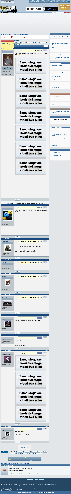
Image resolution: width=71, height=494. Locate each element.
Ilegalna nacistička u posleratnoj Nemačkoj (5, 45)
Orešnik (53, 61)
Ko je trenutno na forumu (8, 465)
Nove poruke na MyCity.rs (55, 153)
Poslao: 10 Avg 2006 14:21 (7, 426)
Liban (53, 138)
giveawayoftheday (55, 177)
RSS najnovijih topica (56, 113)
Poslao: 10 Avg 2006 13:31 (7, 350)
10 (20, 42)
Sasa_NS (4, 262)
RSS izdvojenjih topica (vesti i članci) (59, 120)
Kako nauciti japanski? (56, 167)
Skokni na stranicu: (39, 46)
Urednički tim (41, 479)
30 (16, 44)
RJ (2, 50)
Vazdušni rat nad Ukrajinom (57, 144)
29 (14, 44)
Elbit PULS (54, 141)
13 (26, 42)
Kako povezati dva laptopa (57, 156)
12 (24, 42)
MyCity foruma (19, 489)
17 (35, 42)
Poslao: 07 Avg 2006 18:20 (7, 315)
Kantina (47, 1)
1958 (19, 44)
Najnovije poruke (30, 479)
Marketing (67, 1)
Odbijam (50, 492)
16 (33, 42)
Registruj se (42, 1)
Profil (18, 199)
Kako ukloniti (54, 170)
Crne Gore (5, 48)
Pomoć (63, 1)
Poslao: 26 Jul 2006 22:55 (7, 238)
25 (27, 453)
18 (37, 42)
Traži (60, 1)
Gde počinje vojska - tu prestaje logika (21, 34)
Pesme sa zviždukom (56, 159)
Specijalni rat (54, 103)
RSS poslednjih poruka (56, 116)
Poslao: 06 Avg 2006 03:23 (7, 273)
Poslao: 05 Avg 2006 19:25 (7, 259)
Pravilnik (51, 1)
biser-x (3, 207)
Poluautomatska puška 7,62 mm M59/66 (60, 127)
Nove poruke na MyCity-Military (57, 124)
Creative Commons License (51, 484)
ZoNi (3, 429)
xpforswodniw (5, 241)
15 (41, 451)
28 (33, 453)
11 (22, 42)
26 (29, 453)
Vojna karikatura (55, 106)
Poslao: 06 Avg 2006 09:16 (7, 294)
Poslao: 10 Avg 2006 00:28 (7, 335)
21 (44, 42)
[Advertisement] (35, 24)
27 (31, 453)
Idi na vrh (47, 455)
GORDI (3, 337)
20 (16, 453)
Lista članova (56, 1)
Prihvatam (44, 492)
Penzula (3, 297)
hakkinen (4, 276)
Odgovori (16, 40)
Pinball (3, 353)
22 (46, 42)
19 (39, 42)
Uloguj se (37, 1)
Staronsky (4, 317)
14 (28, 42)
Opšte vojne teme (10, 34)
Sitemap (36, 479)
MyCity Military (32, 1)
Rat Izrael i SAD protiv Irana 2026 (58, 57)
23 (22, 453)
